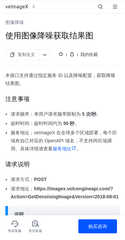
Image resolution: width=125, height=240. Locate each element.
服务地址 (64, 148)
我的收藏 (89, 54)
